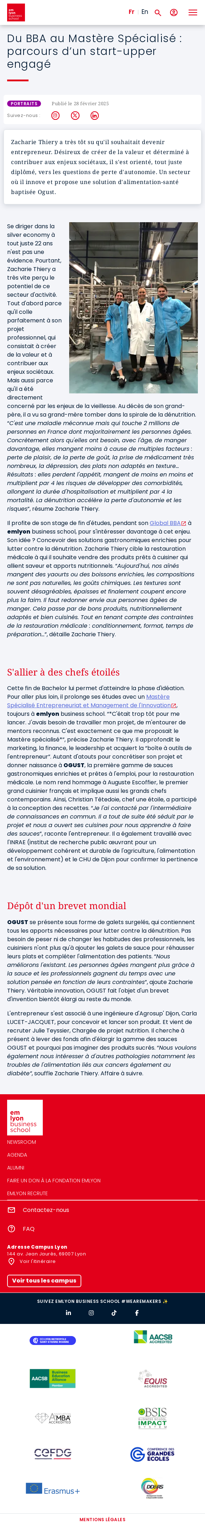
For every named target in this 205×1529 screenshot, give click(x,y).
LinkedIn (95, 115)
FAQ (29, 1229)
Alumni (15, 1167)
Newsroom (21, 1142)
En (145, 11)
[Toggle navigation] (192, 12)
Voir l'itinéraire (37, 1261)
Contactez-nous (46, 1210)
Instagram (55, 115)
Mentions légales (103, 1520)
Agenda (17, 1154)
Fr (131, 11)
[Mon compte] (174, 12)
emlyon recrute (27, 1193)
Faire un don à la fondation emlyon (54, 1180)
